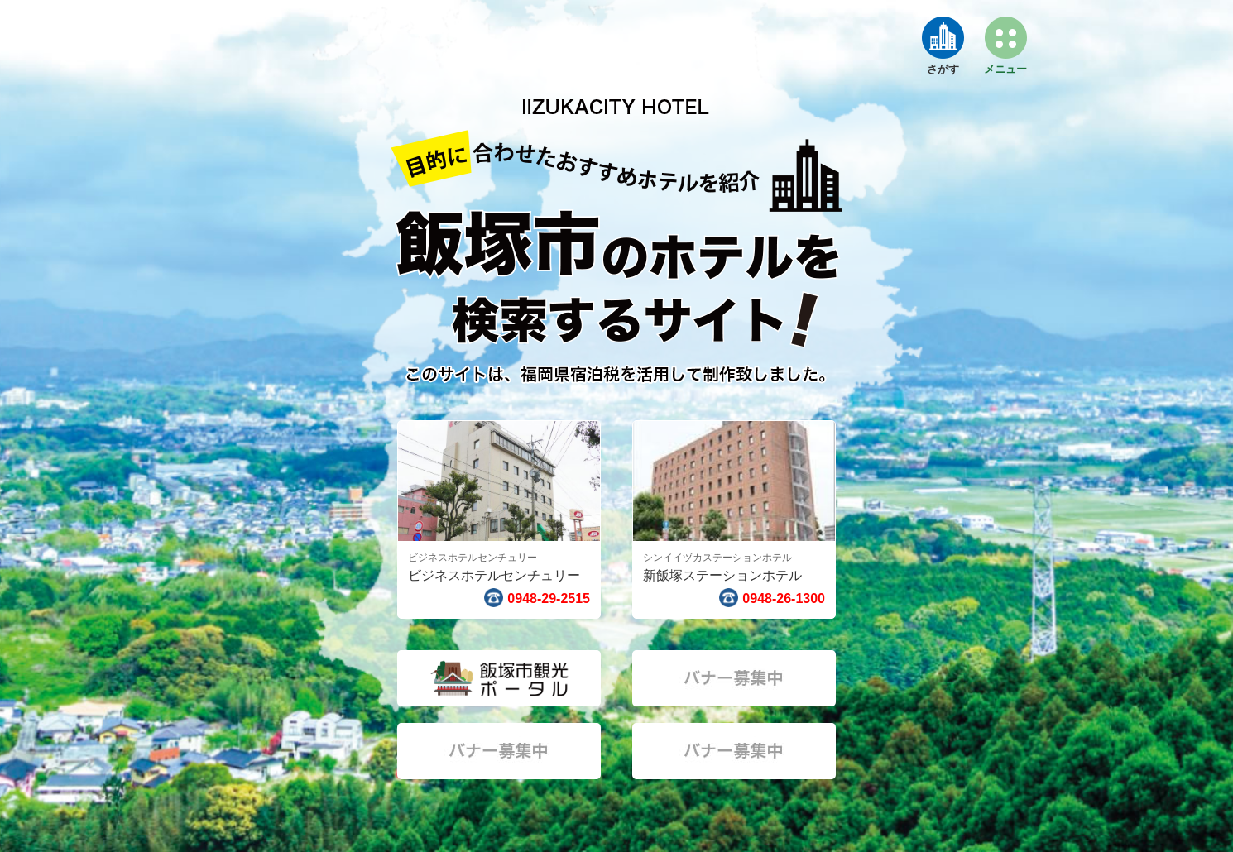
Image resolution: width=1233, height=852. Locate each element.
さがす (943, 69)
